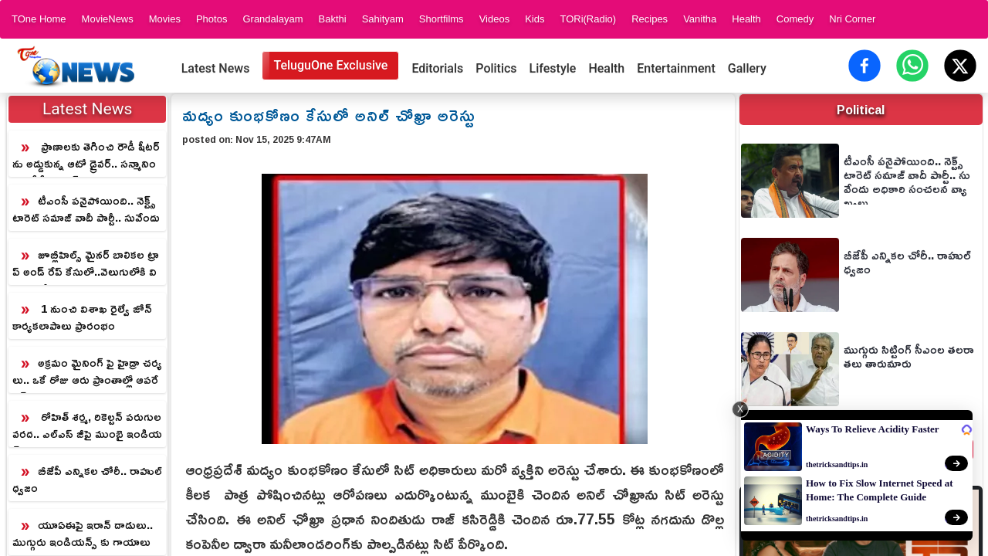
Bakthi (332, 19)
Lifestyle (553, 68)
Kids (534, 19)
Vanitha (699, 19)
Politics (495, 68)
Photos (211, 19)
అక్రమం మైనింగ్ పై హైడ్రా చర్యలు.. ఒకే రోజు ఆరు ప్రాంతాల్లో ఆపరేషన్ (87, 372)
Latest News (215, 68)
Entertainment (676, 68)
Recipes (649, 19)
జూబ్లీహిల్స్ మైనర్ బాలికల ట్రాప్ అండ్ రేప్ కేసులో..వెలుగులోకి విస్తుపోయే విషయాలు (85, 264)
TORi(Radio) (588, 19)
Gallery (747, 68)
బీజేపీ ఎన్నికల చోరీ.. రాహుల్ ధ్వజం (87, 479)
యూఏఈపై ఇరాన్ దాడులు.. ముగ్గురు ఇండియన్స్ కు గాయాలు (82, 533)
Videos (494, 19)
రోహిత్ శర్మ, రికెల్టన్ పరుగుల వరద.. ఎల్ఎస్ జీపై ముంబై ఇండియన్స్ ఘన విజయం (87, 426)
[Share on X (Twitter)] (960, 65)
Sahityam (383, 19)
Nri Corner (852, 19)
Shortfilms (441, 19)
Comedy (795, 19)
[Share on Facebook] (864, 65)
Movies (165, 19)
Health (746, 19)
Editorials (437, 68)
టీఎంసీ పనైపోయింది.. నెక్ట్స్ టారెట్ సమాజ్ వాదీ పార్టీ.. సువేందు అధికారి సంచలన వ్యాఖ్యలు (86, 210)
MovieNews (108, 19)
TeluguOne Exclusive (330, 65)
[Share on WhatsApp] (912, 65)
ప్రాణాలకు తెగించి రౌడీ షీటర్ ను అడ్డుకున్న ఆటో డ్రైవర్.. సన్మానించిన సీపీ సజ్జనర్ (86, 156)
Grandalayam (272, 19)
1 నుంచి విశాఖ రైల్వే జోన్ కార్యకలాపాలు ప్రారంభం (82, 317)
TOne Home (39, 19)
